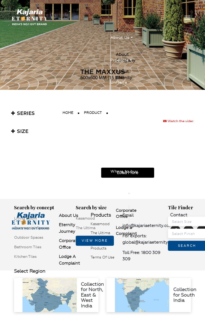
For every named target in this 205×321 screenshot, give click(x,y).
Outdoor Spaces (41, 200)
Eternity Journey (67, 228)
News (115, 143)
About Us (121, 37)
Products (121, 58)
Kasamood (100, 224)
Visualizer (120, 121)
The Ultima (100, 233)
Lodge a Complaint (69, 260)
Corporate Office (132, 196)
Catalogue (120, 101)
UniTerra (118, 79)
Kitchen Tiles (38, 202)
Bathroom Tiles (41, 201)
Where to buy (124, 164)
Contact (120, 185)
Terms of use (102, 257)
